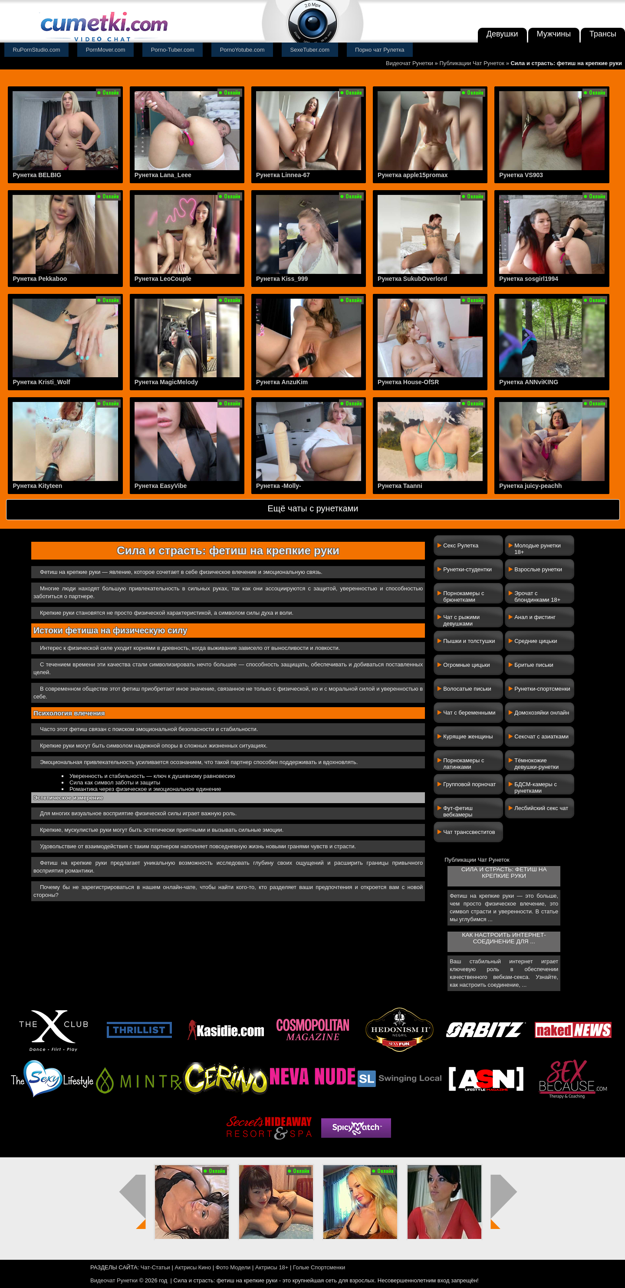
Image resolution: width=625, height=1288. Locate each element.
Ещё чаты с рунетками (312, 508)
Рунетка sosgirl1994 (528, 278)
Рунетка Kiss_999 (282, 278)
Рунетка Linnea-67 (283, 174)
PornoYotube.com (242, 49)
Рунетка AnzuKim (282, 382)
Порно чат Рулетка (380, 49)
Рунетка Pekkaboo (40, 278)
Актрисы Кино (192, 1267)
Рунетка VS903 (521, 174)
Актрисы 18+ (271, 1267)
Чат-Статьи (155, 1267)
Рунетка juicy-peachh (530, 485)
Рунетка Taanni (400, 485)
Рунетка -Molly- (278, 485)
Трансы (602, 34)
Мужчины (554, 34)
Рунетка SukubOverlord (412, 278)
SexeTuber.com (310, 49)
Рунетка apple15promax (412, 174)
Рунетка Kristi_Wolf (41, 382)
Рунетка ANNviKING (528, 382)
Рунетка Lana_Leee (163, 174)
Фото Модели (233, 1267)
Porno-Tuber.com (172, 49)
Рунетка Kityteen (37, 485)
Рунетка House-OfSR (408, 382)
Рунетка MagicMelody (166, 382)
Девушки (502, 34)
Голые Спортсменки (319, 1267)
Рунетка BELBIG (37, 174)
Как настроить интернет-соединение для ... (504, 938)
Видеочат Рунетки (409, 63)
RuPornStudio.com (36, 49)
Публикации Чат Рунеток (471, 63)
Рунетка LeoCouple (163, 278)
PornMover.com (105, 49)
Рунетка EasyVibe (161, 485)
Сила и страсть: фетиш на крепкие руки (504, 872)
